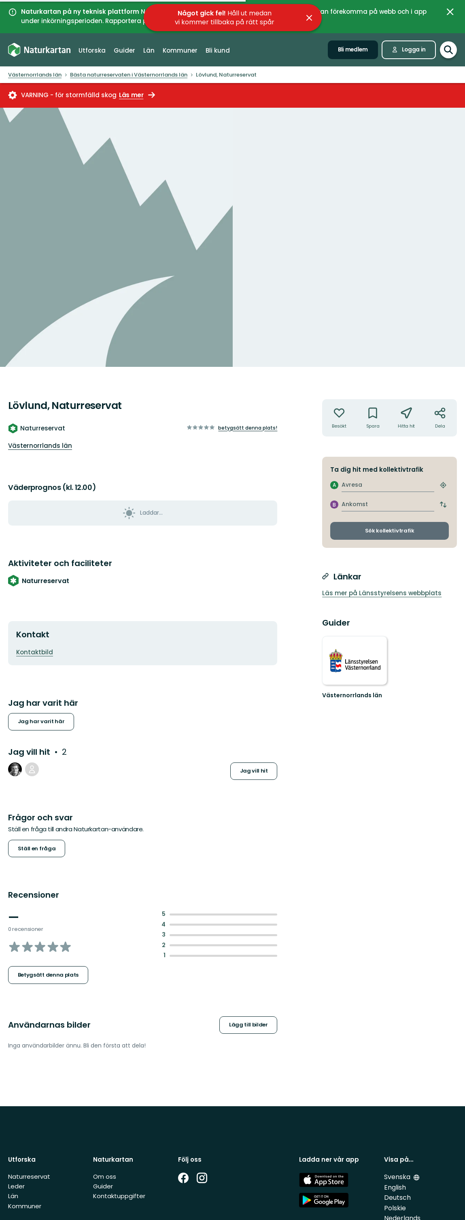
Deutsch (397, 1197)
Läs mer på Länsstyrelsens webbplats (382, 593)
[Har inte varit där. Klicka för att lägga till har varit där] (339, 417)
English (395, 1187)
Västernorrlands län (40, 445)
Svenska (398, 1177)
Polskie (395, 1208)
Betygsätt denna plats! (247, 427)
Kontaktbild (34, 652)
